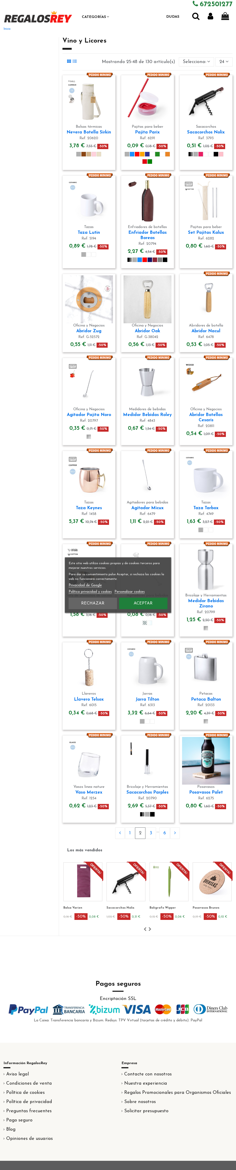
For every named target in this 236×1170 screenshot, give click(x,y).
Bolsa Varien (72, 907)
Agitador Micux (147, 508)
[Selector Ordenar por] (196, 61)
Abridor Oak (147, 331)
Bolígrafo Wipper (163, 907)
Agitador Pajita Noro (89, 415)
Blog (10, 1129)
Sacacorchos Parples (147, 792)
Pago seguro (19, 1120)
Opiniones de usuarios (29, 1138)
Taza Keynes (89, 508)
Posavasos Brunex (206, 907)
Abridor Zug (88, 331)
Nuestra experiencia (145, 1083)
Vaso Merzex (88, 792)
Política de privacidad (29, 1102)
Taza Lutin (89, 233)
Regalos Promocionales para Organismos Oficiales (177, 1092)
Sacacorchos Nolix (206, 132)
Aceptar (143, 603)
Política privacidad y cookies (90, 591)
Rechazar (92, 603)
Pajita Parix (147, 132)
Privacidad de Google (85, 585)
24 (224, 61)
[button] (95, 17)
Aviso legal (17, 1074)
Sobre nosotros (140, 1102)
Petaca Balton (206, 699)
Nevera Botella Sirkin (89, 132)
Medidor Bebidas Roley (147, 415)
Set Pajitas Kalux (206, 233)
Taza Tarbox (205, 508)
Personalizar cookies (130, 591)
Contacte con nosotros (148, 1074)
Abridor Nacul (206, 331)
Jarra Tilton (147, 699)
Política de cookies (25, 1092)
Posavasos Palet (206, 792)
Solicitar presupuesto (146, 1111)
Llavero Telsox (89, 699)
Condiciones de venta (29, 1083)
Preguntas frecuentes (29, 1111)
